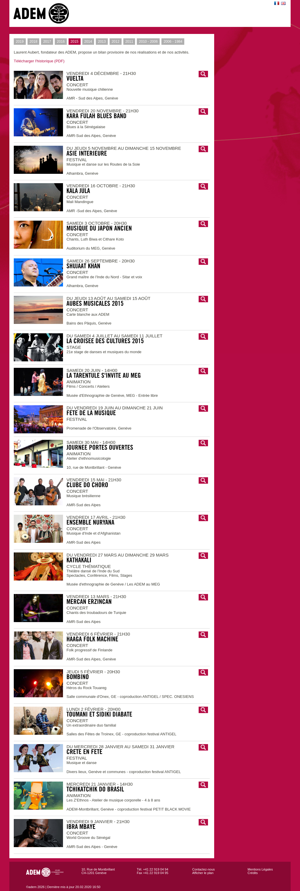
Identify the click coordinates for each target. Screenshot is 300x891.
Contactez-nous (203, 869)
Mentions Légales (260, 869)
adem (47, 13)
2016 (60, 41)
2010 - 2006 (147, 41)
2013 (101, 41)
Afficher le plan (203, 873)
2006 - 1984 (171, 41)
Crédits (253, 873)
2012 (115, 41)
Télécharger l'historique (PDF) (39, 61)
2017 (46, 41)
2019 (19, 41)
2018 (33, 41)
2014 (87, 41)
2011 (128, 41)
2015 (74, 41)
